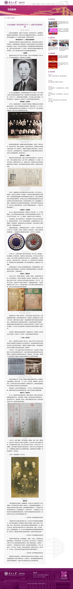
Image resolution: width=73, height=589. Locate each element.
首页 (5, 17)
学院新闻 (8, 17)
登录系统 (66, 1)
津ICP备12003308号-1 (42, 583)
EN (62, 1)
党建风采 (13, 17)
